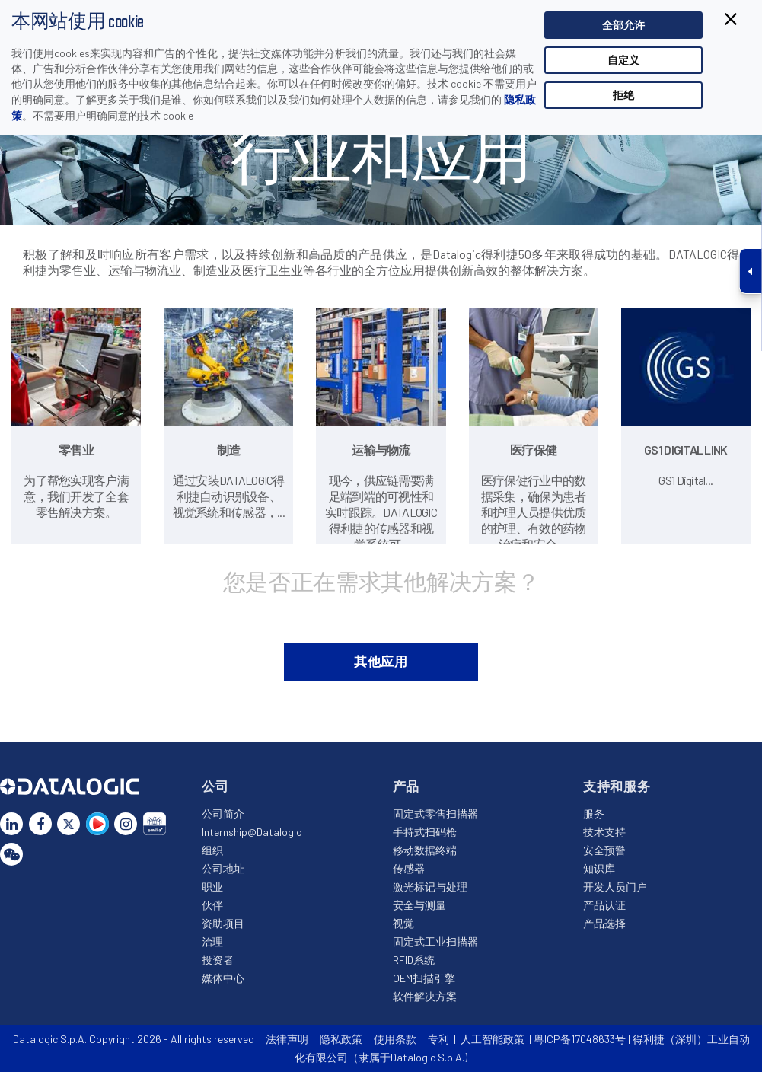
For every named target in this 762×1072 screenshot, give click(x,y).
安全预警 (604, 850)
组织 (212, 850)
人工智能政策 (492, 1038)
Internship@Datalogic (251, 831)
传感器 (409, 868)
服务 (593, 813)
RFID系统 (414, 959)
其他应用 (381, 660)
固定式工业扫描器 (435, 941)
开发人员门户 (615, 886)
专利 (438, 1038)
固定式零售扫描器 (435, 813)
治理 (212, 941)
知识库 (599, 868)
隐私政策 (341, 1038)
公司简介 (223, 813)
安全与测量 (419, 904)
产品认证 (604, 904)
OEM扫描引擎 (424, 978)
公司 (215, 785)
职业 (212, 886)
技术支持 (604, 831)
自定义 (623, 59)
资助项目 (223, 923)
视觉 (403, 923)
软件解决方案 (425, 996)
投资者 (218, 959)
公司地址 (223, 868)
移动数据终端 (425, 850)
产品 (406, 785)
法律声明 (287, 1038)
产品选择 (604, 923)
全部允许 (623, 24)
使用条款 (395, 1038)
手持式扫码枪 (425, 831)
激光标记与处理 (430, 886)
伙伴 (212, 904)
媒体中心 (223, 978)
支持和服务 (617, 785)
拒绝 (623, 94)
